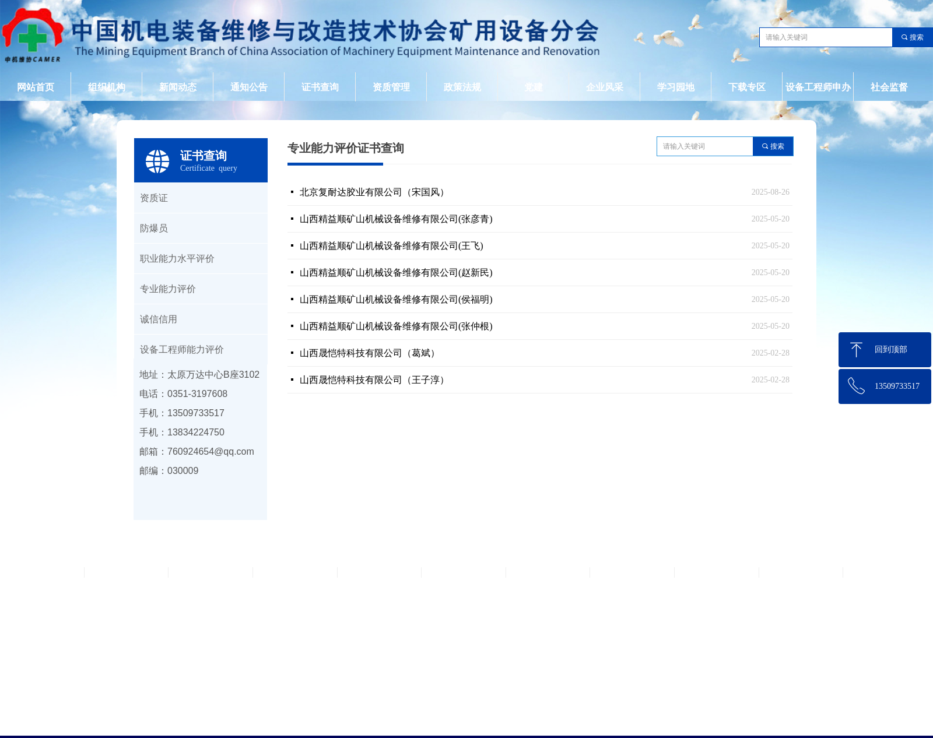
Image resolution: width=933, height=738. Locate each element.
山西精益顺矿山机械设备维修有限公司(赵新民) (396, 272)
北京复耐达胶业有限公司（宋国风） (374, 192)
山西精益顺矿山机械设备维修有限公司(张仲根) (396, 326)
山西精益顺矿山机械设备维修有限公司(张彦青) (396, 219)
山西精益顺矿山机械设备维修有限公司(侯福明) (396, 299)
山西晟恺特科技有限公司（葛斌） (370, 353)
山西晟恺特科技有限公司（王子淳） (374, 380)
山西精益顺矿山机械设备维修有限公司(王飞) (391, 246)
